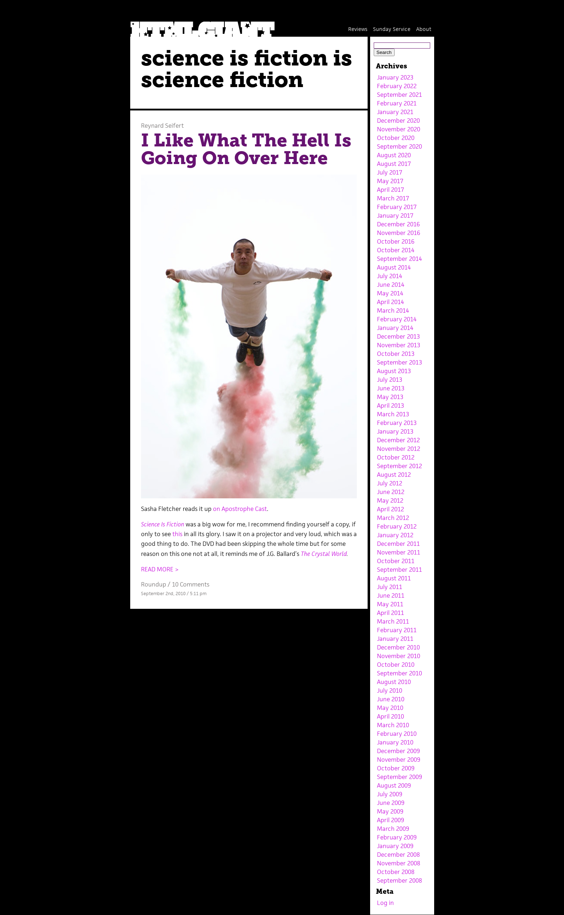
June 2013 (390, 388)
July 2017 (389, 172)
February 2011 (397, 630)
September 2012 (399, 466)
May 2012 (390, 500)
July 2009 (389, 794)
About (423, 29)
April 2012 (390, 509)
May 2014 (390, 293)
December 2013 (398, 336)
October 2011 (395, 561)
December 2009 (398, 751)
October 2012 (395, 457)
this (177, 534)
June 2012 (390, 492)
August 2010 (394, 682)
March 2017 (393, 198)
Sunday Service (391, 29)
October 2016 (395, 241)
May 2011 (390, 604)
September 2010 (399, 673)
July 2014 (389, 276)
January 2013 (395, 431)
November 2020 (398, 129)
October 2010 (395, 665)
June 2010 (390, 699)
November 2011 (398, 552)
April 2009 (390, 820)
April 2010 (390, 716)
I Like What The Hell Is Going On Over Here (246, 149)
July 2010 (389, 690)
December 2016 (398, 224)
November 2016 (398, 233)
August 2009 (394, 785)
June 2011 (390, 595)
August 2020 (394, 155)
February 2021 (397, 103)
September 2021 (399, 95)
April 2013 (390, 405)
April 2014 (390, 302)
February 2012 (397, 526)
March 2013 (393, 414)
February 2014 (397, 319)
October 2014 (395, 250)
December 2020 (398, 120)
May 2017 (390, 181)
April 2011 (390, 613)
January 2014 (395, 328)
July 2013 (389, 380)
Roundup (153, 584)
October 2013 (395, 354)
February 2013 (397, 423)
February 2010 (397, 734)
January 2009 (395, 846)
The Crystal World (324, 554)
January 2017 (395, 215)
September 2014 (399, 259)
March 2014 (393, 310)
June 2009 (390, 803)
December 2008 (398, 855)
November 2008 (398, 863)
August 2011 (394, 578)
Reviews (357, 29)
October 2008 (395, 872)
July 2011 (389, 587)
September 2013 (399, 362)
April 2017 (390, 190)
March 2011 (393, 621)
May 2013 (390, 397)
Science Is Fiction (162, 524)
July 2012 (389, 483)
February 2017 (397, 207)
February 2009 (397, 837)
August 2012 (394, 475)
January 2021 (395, 112)
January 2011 (395, 639)
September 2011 (399, 570)
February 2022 (397, 86)
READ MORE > (160, 569)
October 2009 (395, 768)
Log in (385, 903)
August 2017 (394, 164)
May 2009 (390, 811)
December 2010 (398, 647)
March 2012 (393, 518)
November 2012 (398, 449)
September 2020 (399, 146)
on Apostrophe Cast (240, 509)
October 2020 (395, 138)
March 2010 (393, 725)
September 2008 (399, 880)
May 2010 (390, 708)
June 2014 (390, 285)
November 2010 (398, 656)
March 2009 (393, 829)
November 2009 (398, 760)
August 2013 (394, 371)
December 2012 (398, 440)
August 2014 (394, 267)
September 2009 (399, 777)
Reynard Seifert (162, 126)
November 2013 (398, 345)
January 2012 (395, 535)
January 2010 (395, 742)
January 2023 (395, 77)
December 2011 (398, 544)
